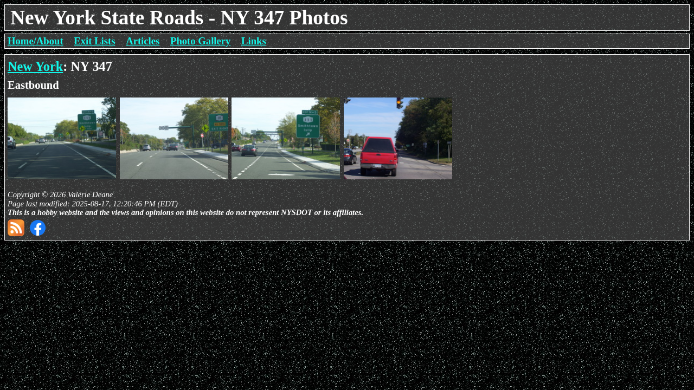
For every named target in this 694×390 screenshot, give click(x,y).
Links (253, 41)
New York (35, 66)
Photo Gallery (200, 41)
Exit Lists (94, 41)
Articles (142, 41)
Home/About (35, 41)
